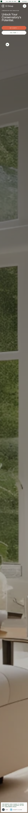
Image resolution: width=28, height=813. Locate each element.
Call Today (13, 32)
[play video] (7, 44)
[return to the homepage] (7, 6)
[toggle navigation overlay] (24, 6)
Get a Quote (13, 28)
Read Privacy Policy (11, 806)
